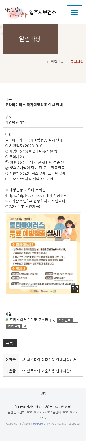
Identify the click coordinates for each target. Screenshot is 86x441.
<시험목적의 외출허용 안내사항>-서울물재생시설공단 (51, 359)
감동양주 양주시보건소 (33, 13)
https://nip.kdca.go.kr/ (25, 195)
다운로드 (65, 320)
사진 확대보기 (75, 289)
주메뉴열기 (74, 12)
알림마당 (57, 61)
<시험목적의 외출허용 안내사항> (46, 371)
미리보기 (14, 326)
